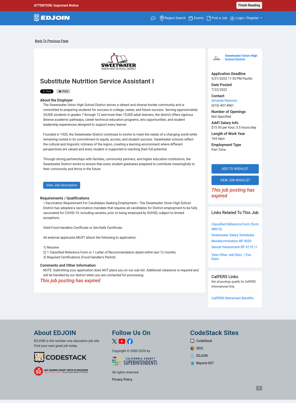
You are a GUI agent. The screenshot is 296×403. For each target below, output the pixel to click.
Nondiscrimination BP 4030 (232, 241)
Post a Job (218, 18)
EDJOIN (199, 356)
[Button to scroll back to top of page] (259, 388)
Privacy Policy (122, 379)
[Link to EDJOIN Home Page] (52, 18)
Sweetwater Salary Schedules (233, 235)
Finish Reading (249, 5)
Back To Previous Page (51, 41)
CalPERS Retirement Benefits (233, 298)
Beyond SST (202, 363)
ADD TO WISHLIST (235, 169)
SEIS (196, 348)
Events (200, 18)
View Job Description (61, 185)
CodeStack (201, 341)
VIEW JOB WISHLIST (235, 180)
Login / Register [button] (245, 18)
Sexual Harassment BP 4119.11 (235, 247)
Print (63, 91)
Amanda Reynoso (224, 100)
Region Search (174, 18)
